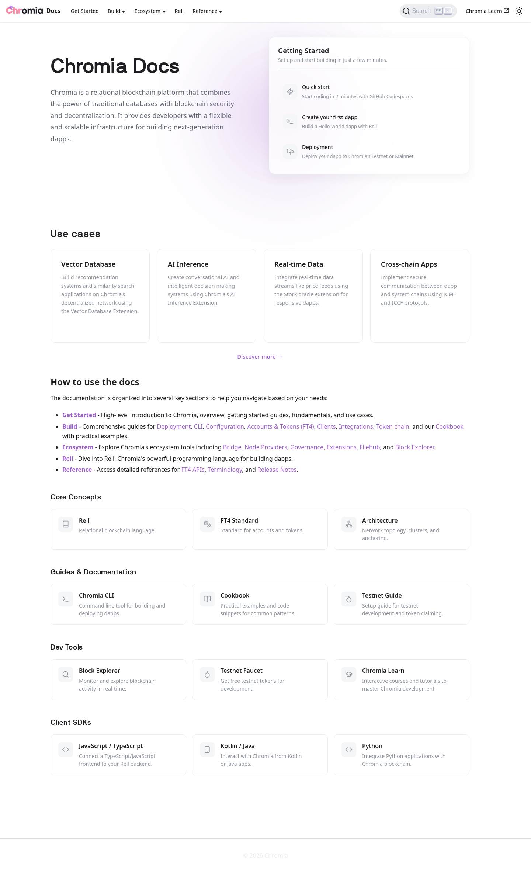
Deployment (174, 426)
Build (69, 426)
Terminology (225, 470)
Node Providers (265, 447)
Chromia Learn (487, 10)
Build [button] (114, 10)
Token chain (392, 426)
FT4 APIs (193, 470)
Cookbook (449, 426)
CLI (198, 426)
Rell (179, 10)
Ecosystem (78, 447)
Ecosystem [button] (147, 10)
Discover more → (260, 356)
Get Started (85, 10)
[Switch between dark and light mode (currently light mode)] (519, 11)
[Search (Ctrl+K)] (428, 11)
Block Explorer (414, 447)
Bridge (232, 447)
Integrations (356, 426)
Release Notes (276, 470)
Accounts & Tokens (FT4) (280, 426)
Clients (326, 426)
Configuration (225, 426)
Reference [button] (204, 10)
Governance (306, 447)
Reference (77, 470)
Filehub (370, 447)
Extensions (342, 447)
